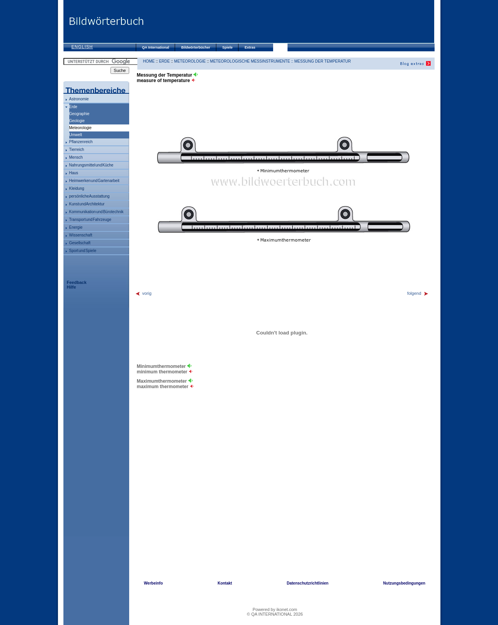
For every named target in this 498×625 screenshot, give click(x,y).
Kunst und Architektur (87, 204)
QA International (155, 47)
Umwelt (75, 135)
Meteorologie (190, 61)
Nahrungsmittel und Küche (91, 165)
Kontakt (224, 583)
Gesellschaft (80, 243)
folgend (417, 293)
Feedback (77, 282)
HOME (149, 61)
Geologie (77, 121)
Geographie (79, 114)
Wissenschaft (80, 235)
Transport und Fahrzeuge (90, 219)
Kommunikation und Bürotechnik (96, 212)
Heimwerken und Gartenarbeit (94, 181)
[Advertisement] (289, 21)
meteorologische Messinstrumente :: (252, 61)
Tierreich (76, 149)
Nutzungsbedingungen (404, 583)
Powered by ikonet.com (275, 609)
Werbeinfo (153, 583)
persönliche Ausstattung (89, 196)
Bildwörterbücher (195, 47)
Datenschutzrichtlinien (307, 583)
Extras (250, 47)
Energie (75, 227)
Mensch (76, 157)
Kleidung (76, 188)
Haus (73, 173)
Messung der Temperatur (323, 61)
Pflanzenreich (81, 142)
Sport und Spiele (82, 251)
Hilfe (71, 287)
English (82, 46)
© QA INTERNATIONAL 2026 (275, 614)
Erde (73, 107)
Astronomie (79, 99)
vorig (143, 293)
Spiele (227, 47)
